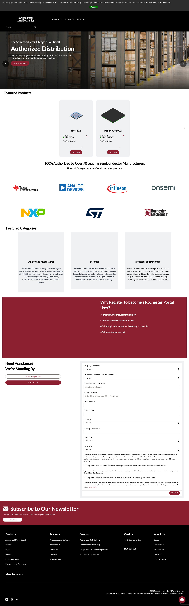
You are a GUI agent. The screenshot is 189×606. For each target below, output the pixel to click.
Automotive (55, 544)
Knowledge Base (33, 376)
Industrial (54, 549)
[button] (182, 599)
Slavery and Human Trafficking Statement (169, 593)
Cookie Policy (121, 593)
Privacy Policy (92, 487)
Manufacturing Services (89, 554)
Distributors (159, 544)
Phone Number (90, 392)
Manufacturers (14, 574)
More (80, 19)
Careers (157, 540)
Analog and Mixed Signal (15, 540)
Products (57, 19)
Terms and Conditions (135, 593)
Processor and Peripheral (15, 564)
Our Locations (160, 559)
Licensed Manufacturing (90, 544)
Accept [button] (93, 7)
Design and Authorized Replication (94, 549)
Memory (9, 554)
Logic (7, 549)
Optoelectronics (12, 559)
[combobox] (17, 27)
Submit (174, 492)
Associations (159, 549)
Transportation (56, 559)
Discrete (8, 544)
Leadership (158, 554)
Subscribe (13, 520)
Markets (69, 19)
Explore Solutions (20, 63)
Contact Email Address (94, 383)
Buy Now (76, 152)
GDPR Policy (148, 593)
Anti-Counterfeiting (132, 540)
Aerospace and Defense (60, 540)
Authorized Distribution (90, 540)
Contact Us (33, 382)
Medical (53, 554)
